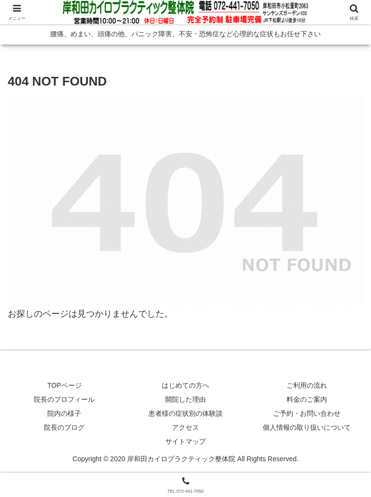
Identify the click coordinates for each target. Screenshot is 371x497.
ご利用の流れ (306, 385)
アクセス (185, 427)
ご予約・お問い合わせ (307, 413)
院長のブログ (64, 427)
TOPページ (64, 385)
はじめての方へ (185, 385)
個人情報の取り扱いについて (307, 427)
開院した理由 (185, 399)
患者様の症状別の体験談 (185, 413)
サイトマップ (185, 441)
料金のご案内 (306, 399)
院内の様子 (64, 413)
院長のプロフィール (64, 399)
